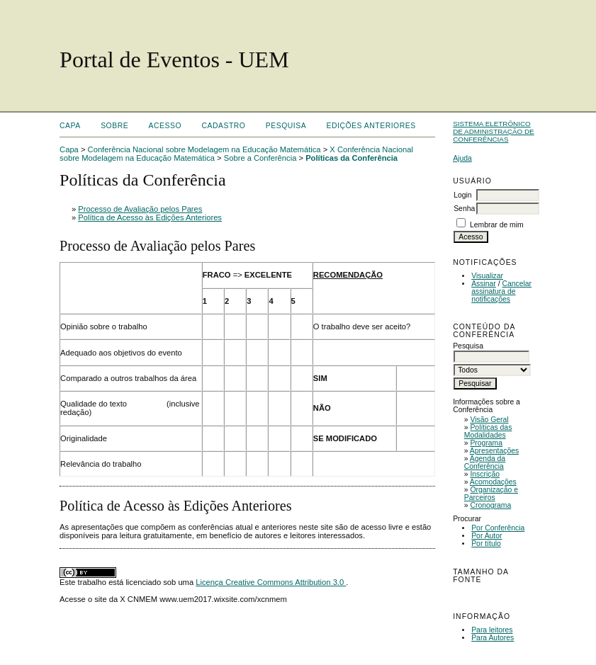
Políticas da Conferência (351, 158)
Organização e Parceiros (491, 493)
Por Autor (486, 536)
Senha (464, 208)
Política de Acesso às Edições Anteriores (150, 217)
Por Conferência (497, 528)
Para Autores (492, 638)
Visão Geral (489, 420)
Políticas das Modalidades (488, 431)
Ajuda (462, 158)
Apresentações (494, 451)
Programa (486, 443)
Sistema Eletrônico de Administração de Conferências (493, 131)
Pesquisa (286, 126)
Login (462, 195)
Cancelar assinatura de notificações (501, 291)
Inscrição (485, 474)
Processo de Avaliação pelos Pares (140, 209)
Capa (70, 126)
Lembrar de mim (497, 225)
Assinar (483, 284)
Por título (486, 543)
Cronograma (490, 505)
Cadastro (223, 126)
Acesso (165, 126)
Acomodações (493, 482)
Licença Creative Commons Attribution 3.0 (271, 582)
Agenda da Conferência (484, 462)
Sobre (114, 126)
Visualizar (487, 276)
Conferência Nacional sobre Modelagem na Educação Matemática (204, 149)
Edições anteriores (371, 126)
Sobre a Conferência (260, 158)
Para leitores (491, 630)
